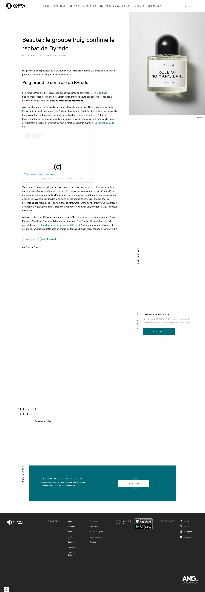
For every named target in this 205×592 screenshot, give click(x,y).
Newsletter (94, 526)
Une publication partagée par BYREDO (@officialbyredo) (58, 178)
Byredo (97, 92)
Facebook (186, 536)
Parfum (26, 239)
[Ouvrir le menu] (196, 6)
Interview (155, 6)
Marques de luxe (71, 553)
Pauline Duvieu (58, 56)
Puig (24, 110)
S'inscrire (159, 331)
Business (60, 6)
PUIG (43, 239)
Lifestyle (89, 6)
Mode (46, 6)
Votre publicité (96, 536)
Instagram (186, 531)
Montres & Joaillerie (114, 6)
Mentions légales (97, 531)
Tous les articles (43, 421)
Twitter (185, 526)
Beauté (74, 6)
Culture (138, 6)
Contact (93, 542)
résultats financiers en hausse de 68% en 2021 (60, 224)
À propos (94, 521)
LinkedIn (185, 521)
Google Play (143, 526)
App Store (143, 521)
